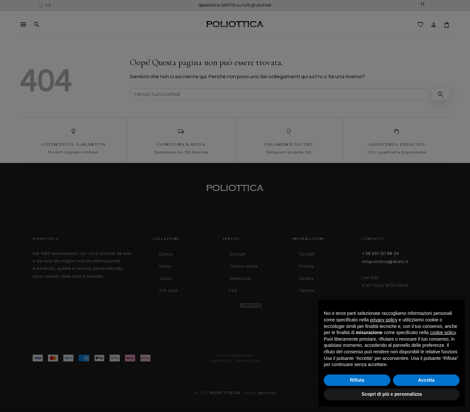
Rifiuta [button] (357, 380)
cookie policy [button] (443, 332)
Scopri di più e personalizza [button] (392, 394)
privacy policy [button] (384, 319)
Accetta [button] (426, 380)
